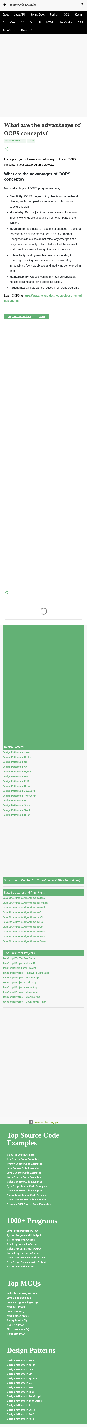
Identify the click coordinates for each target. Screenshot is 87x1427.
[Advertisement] (43, 93)
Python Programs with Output (24, 1235)
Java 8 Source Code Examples (24, 1172)
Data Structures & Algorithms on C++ (24, 917)
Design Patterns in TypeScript (19, 795)
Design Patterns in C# (15, 766)
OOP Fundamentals (15, 140)
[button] (6, 149)
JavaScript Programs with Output (26, 1257)
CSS (80, 22)
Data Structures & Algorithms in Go (23, 922)
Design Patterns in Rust (16, 815)
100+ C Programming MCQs (22, 1302)
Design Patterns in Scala (16, 805)
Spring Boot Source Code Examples (27, 1195)
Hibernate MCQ (16, 1333)
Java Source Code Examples (23, 1168)
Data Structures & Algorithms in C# (23, 926)
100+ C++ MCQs (16, 1307)
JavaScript (65, 22)
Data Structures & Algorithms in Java (24, 897)
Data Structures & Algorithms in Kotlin (24, 907)
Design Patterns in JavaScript (19, 790)
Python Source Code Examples (24, 1163)
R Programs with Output (21, 1266)
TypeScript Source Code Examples (27, 1186)
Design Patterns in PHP (16, 781)
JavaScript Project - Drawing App (21, 997)
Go (31, 22)
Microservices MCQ (18, 1329)
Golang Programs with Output (24, 1248)
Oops (31, 140)
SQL (66, 14)
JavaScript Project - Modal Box (20, 963)
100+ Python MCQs (18, 1315)
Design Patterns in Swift (16, 810)
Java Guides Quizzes (19, 1298)
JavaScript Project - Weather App (21, 977)
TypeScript (9, 30)
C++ (12, 22)
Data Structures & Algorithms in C (22, 912)
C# (22, 22)
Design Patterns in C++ (16, 762)
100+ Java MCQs (16, 1311)
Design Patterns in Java (16, 752)
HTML (50, 22)
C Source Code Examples (21, 1154)
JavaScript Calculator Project (19, 968)
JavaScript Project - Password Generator (26, 972)
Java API (19, 14)
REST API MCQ (15, 1324)
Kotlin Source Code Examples (24, 1177)
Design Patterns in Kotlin (17, 757)
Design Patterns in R (14, 800)
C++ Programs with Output (22, 1244)
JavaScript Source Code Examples (26, 1199)
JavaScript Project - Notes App (20, 987)
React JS (26, 30)
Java (6, 14)
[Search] (82, 5)
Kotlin (78, 14)
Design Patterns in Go (15, 776)
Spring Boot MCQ (17, 1320)
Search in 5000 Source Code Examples (29, 1204)
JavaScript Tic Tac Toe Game (19, 958)
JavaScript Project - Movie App (20, 992)
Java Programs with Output (22, 1230)
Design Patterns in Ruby (16, 786)
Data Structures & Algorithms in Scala (24, 941)
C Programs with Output (21, 1239)
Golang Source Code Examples (24, 1181)
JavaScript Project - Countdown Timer (24, 1001)
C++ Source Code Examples (23, 1159)
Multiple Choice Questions (22, 1293)
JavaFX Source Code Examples (24, 1190)
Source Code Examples (23, 4)
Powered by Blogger (43, 1122)
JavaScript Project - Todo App (19, 982)
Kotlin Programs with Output (23, 1253)
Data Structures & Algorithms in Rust (24, 931)
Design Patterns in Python (17, 771)
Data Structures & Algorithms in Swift (24, 936)
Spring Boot (37, 14)
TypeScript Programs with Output (26, 1262)
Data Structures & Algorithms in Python (25, 902)
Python (54, 14)
